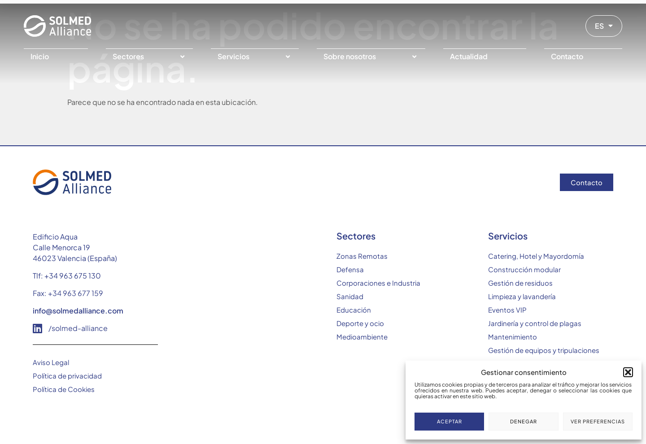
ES (604, 26)
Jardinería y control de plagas (534, 323)
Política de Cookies (64, 389)
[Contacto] (583, 56)
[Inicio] (56, 56)
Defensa (350, 269)
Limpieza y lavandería (522, 296)
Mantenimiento (512, 336)
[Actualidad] (485, 56)
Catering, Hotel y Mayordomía (536, 256)
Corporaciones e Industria (378, 283)
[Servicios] (255, 56)
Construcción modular (524, 269)
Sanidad (349, 296)
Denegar (523, 421)
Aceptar (449, 421)
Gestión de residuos (520, 283)
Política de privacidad (67, 375)
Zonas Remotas (362, 256)
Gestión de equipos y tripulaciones (543, 350)
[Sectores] (149, 56)
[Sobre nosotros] (371, 56)
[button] (628, 372)
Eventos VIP (507, 309)
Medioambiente (362, 336)
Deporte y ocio (360, 323)
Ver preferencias (598, 421)
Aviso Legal (51, 362)
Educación (353, 309)
